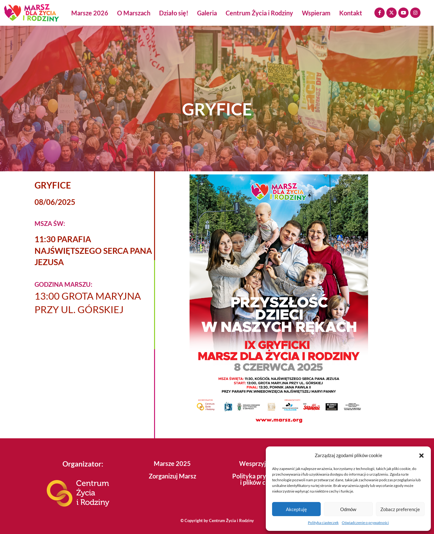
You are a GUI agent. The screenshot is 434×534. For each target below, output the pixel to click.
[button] (421, 455)
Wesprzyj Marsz (261, 463)
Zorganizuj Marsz (172, 476)
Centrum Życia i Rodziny (259, 13)
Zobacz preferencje (400, 509)
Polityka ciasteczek (323, 522)
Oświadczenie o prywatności (365, 522)
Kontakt (350, 13)
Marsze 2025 (172, 463)
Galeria (207, 13)
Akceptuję (296, 509)
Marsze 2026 (89, 13)
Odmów (348, 509)
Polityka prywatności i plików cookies (261, 479)
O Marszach (133, 13)
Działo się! (173, 13)
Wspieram (316, 13)
